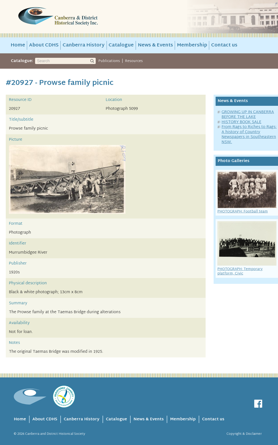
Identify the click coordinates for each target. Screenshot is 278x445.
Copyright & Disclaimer (244, 434)
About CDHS (44, 45)
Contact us (224, 45)
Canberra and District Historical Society (55, 434)
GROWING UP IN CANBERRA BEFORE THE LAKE (248, 114)
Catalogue (121, 45)
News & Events (155, 45)
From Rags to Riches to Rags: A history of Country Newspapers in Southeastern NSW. (249, 134)
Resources (134, 61)
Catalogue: (22, 61)
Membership (192, 45)
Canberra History (84, 45)
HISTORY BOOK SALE (241, 122)
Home (18, 45)
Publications (109, 61)
